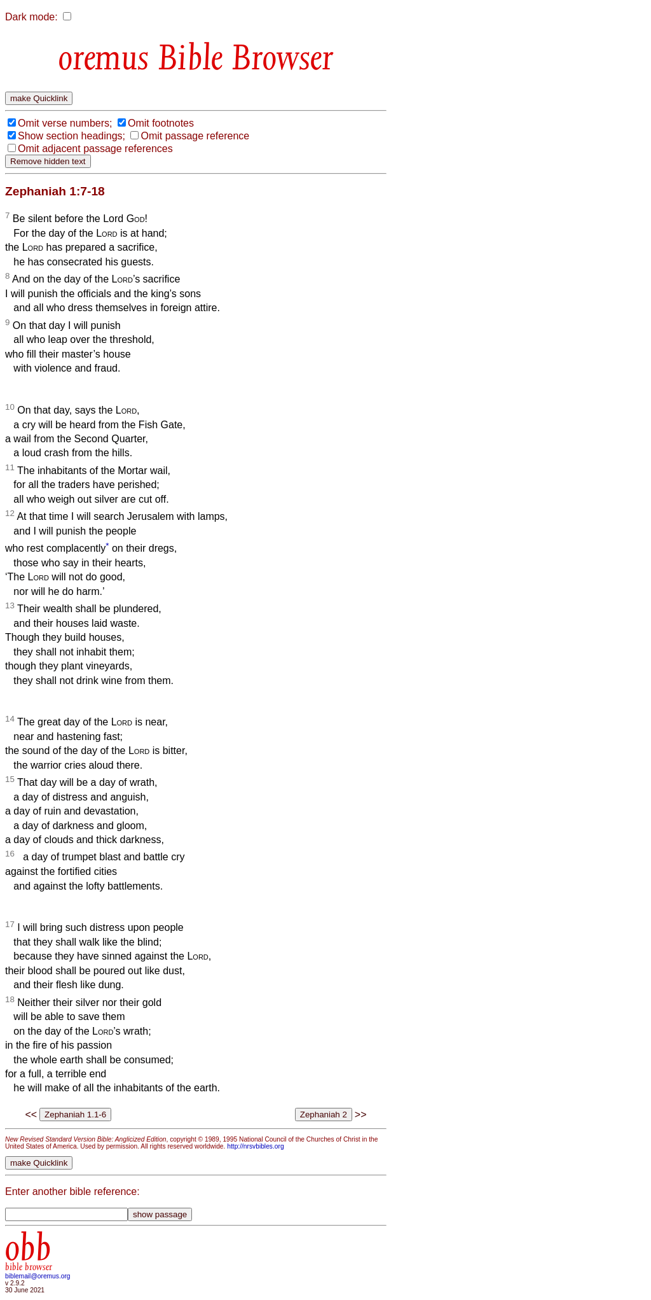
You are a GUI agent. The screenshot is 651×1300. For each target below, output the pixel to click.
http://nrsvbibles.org (255, 1146)
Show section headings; (71, 135)
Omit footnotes (161, 123)
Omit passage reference (194, 135)
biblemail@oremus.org (38, 1276)
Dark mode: (31, 16)
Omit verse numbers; (65, 123)
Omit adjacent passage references (95, 148)
